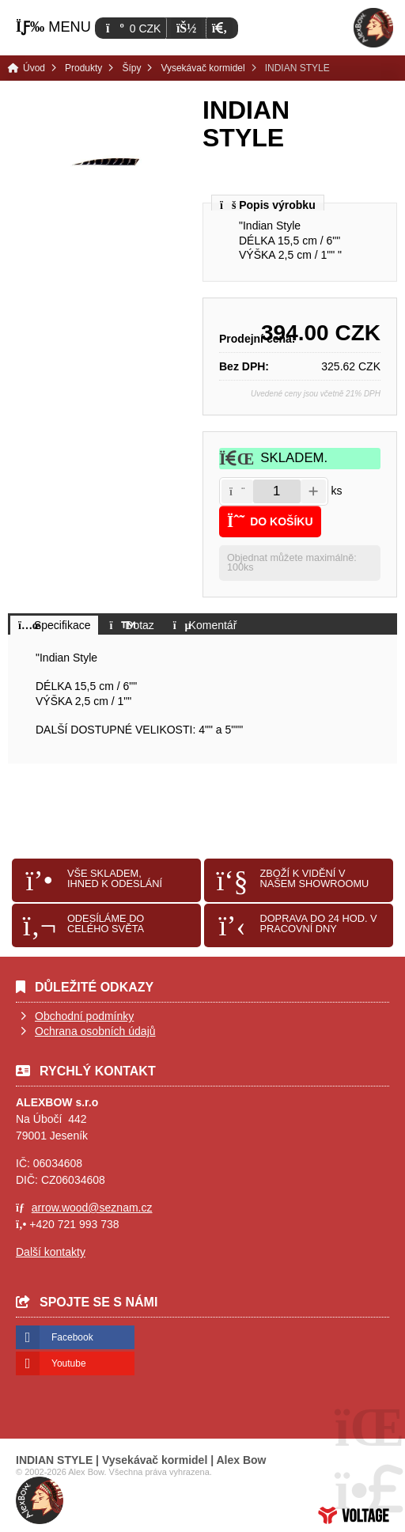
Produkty (83, 68)
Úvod (373, 27)
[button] (219, 28)
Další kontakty (50, 1252)
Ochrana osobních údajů (95, 1031)
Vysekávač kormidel (202, 68)
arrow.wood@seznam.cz (92, 1207)
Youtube (68, 1363)
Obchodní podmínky (84, 1016)
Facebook (72, 1337)
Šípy (131, 68)
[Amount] (277, 491)
